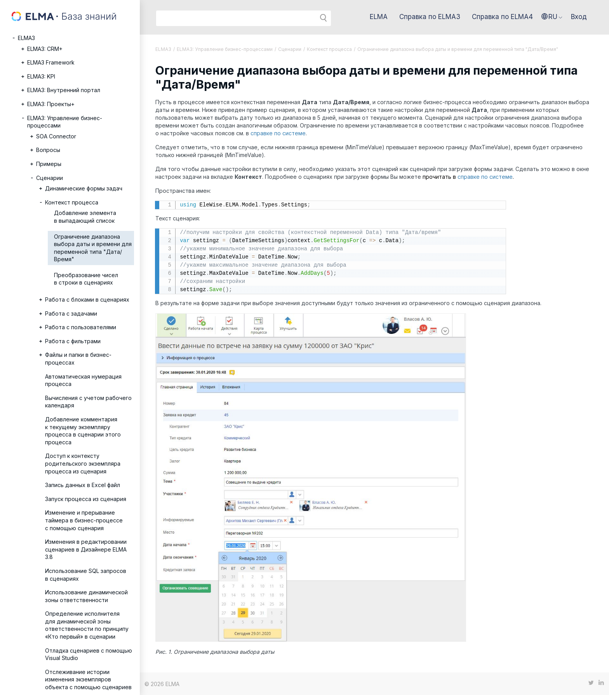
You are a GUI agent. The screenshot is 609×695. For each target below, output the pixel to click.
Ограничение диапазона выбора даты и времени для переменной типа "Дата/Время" (93, 248)
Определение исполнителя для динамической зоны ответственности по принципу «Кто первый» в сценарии (87, 625)
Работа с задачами (71, 313)
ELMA (379, 17)
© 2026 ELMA (161, 684)
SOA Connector (56, 136)
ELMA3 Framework (51, 62)
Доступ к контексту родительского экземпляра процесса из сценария (82, 463)
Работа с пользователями (80, 327)
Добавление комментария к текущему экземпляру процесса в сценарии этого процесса (83, 430)
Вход (579, 17)
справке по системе (278, 133)
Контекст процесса (71, 202)
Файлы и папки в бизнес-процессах (78, 358)
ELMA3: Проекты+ (51, 104)
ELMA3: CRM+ (45, 48)
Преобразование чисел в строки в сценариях (86, 279)
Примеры (48, 164)
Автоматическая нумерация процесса (83, 380)
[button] (551, 17)
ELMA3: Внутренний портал (63, 90)
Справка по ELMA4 (502, 17)
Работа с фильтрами (73, 341)
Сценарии (49, 178)
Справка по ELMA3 (429, 17)
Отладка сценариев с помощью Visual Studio (88, 654)
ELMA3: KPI (41, 76)
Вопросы (48, 150)
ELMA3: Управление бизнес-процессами (64, 122)
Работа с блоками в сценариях (87, 299)
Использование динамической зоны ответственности (86, 596)
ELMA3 (26, 38)
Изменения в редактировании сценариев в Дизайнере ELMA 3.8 (86, 549)
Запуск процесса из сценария (85, 499)
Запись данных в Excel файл (82, 485)
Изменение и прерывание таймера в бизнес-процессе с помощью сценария (84, 520)
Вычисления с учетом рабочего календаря (88, 402)
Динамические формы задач (83, 188)
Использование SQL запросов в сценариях (85, 575)
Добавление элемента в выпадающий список (85, 217)
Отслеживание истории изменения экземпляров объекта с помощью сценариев (88, 679)
